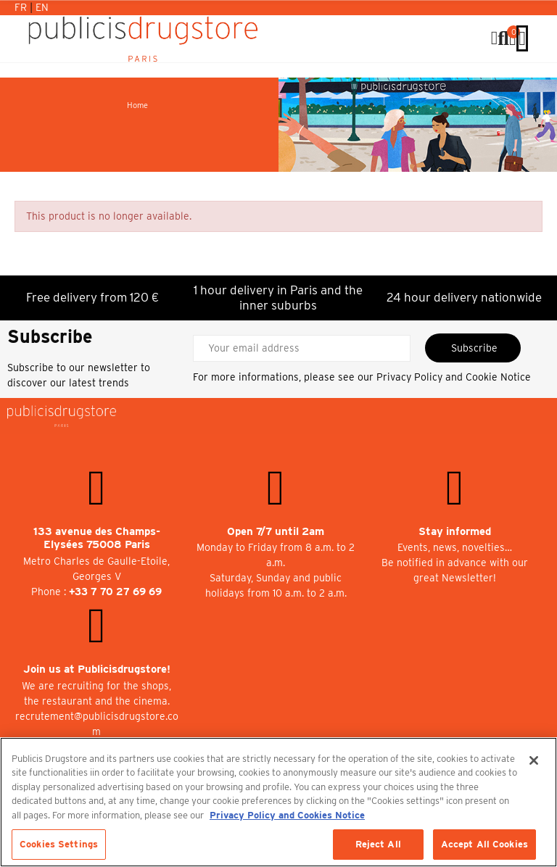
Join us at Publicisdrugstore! (96, 669)
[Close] (534, 760)
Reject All (378, 844)
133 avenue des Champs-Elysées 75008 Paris (96, 538)
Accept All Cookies (484, 844)
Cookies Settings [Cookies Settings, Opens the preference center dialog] (59, 844)
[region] (278, 802)
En (42, 7)
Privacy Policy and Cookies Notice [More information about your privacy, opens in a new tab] (287, 815)
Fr (22, 7)
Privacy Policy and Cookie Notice (453, 377)
